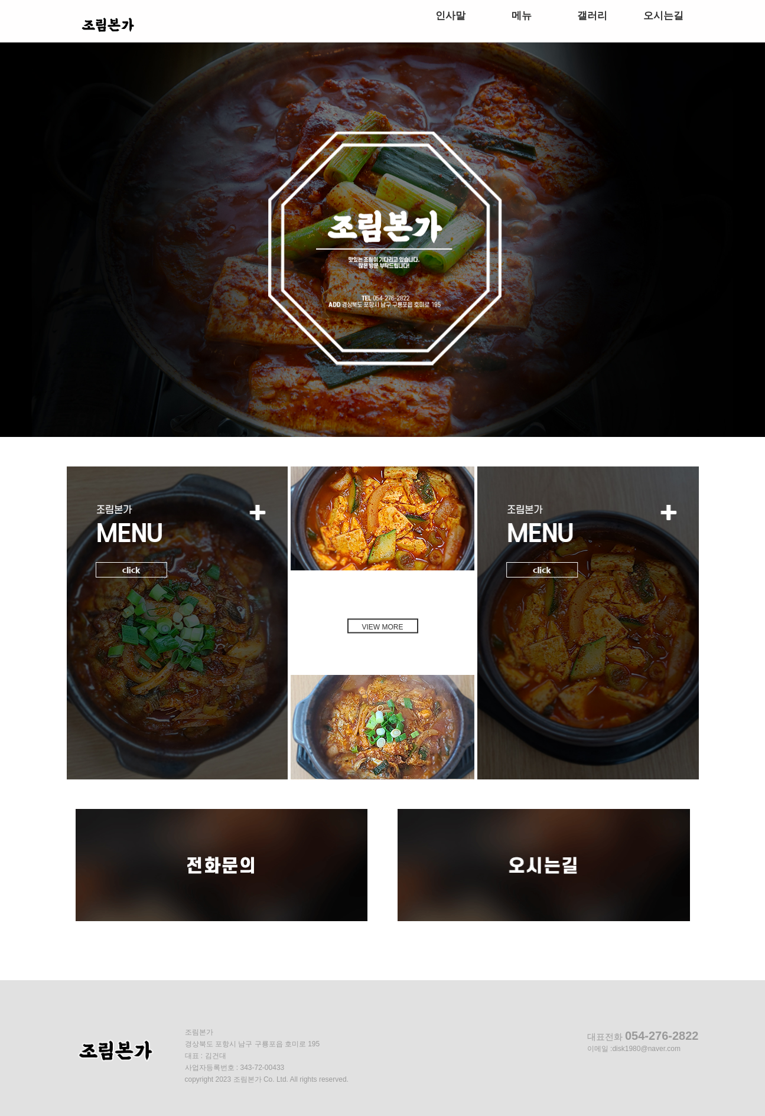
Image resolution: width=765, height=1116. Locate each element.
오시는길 (663, 15)
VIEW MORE (382, 626)
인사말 (450, 15)
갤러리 (592, 15)
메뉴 (522, 15)
